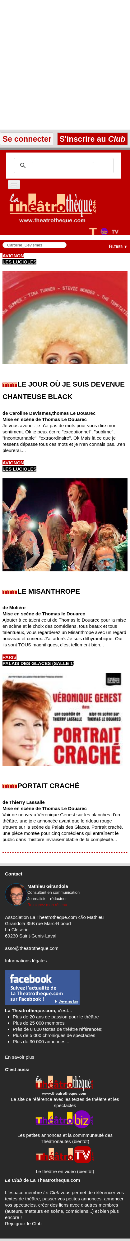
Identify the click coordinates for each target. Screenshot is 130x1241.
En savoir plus (19, 1057)
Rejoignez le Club (23, 1223)
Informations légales (26, 960)
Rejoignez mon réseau (47, 904)
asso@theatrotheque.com (31, 948)
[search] (63, 165)
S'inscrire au (93, 139)
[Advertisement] (65, 65)
